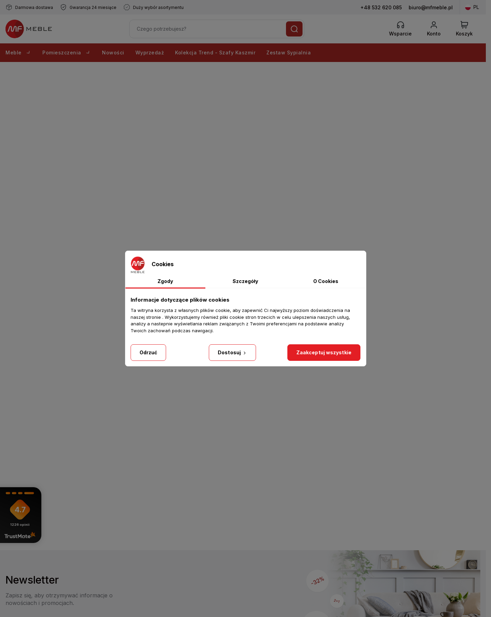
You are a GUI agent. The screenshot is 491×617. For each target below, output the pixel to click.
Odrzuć (148, 352)
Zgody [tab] (165, 281)
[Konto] (433, 28)
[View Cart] (464, 28)
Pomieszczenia (66, 52)
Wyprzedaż (149, 52)
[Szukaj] (294, 28)
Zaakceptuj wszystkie (323, 352)
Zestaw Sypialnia (288, 52)
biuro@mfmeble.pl (431, 7)
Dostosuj (232, 352)
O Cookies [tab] (325, 281)
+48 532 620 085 (381, 7)
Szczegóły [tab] (245, 281)
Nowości (113, 52)
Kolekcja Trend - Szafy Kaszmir (215, 52)
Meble (18, 52)
